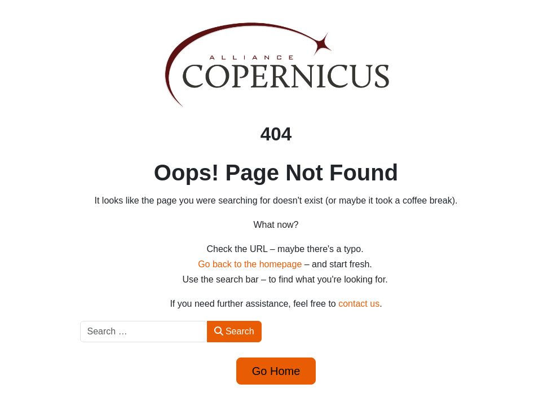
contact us (358, 303)
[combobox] (143, 331)
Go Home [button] (276, 371)
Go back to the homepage (250, 264)
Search (234, 331)
